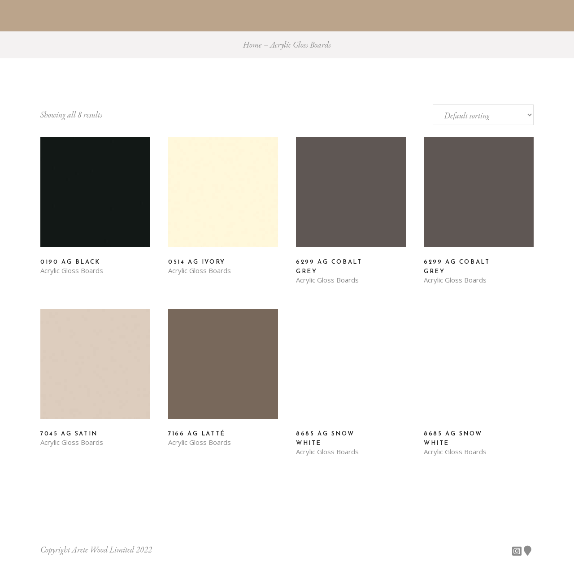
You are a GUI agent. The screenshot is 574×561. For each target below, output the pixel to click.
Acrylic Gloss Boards (71, 270)
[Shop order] (483, 114)
